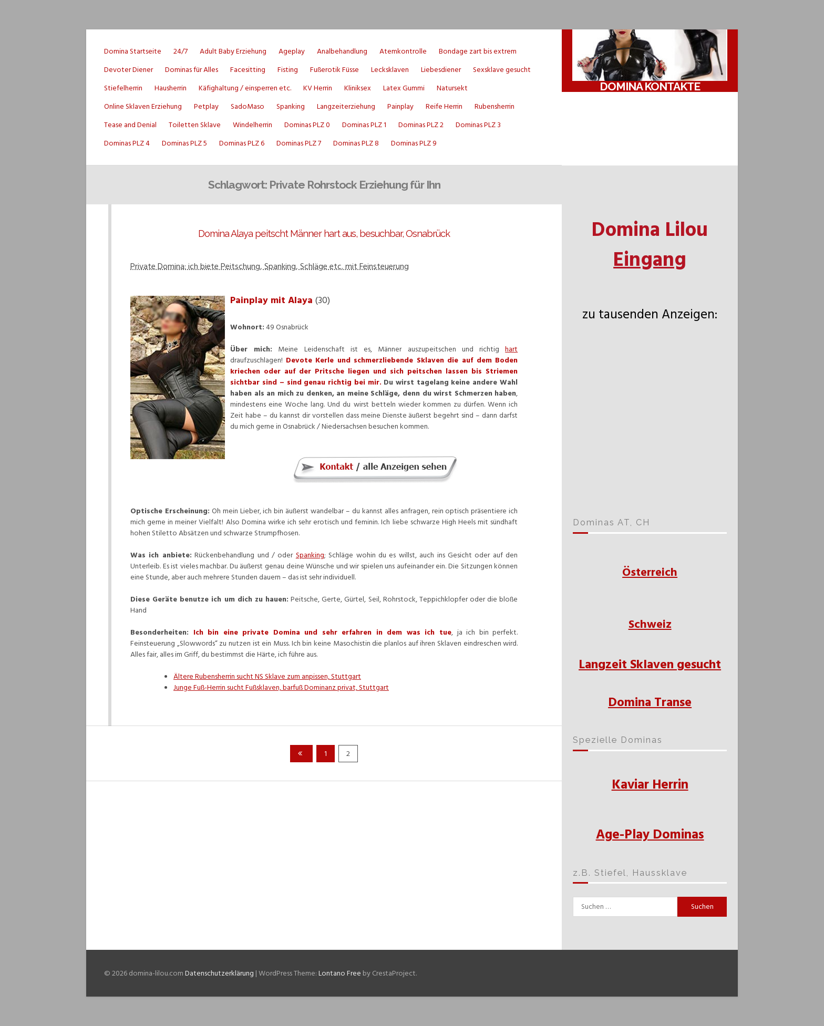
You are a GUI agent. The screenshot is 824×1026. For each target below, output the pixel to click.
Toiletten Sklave (195, 125)
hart (511, 349)
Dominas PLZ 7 (298, 143)
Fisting (287, 70)
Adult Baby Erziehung (233, 51)
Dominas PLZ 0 (307, 125)
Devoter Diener (128, 70)
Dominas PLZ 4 (127, 143)
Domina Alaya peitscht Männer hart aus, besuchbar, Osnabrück (324, 233)
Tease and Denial (130, 125)
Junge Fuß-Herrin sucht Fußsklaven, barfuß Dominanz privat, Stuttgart (281, 687)
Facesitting (247, 70)
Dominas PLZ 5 (184, 143)
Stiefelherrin (123, 88)
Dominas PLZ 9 (414, 143)
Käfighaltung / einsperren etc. (245, 88)
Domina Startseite (132, 51)
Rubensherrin (494, 106)
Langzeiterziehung (346, 106)
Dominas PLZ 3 (478, 125)
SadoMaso (247, 106)
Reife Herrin (444, 106)
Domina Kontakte (650, 86)
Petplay (206, 106)
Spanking (290, 106)
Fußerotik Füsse (334, 70)
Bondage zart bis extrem (478, 51)
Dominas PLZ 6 (241, 143)
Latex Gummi (404, 88)
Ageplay (292, 51)
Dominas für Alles (191, 70)
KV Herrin (317, 88)
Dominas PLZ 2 (421, 125)
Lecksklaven (390, 70)
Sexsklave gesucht (502, 70)
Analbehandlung (342, 51)
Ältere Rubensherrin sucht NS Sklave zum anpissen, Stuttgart (267, 676)
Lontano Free (339, 973)
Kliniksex (357, 88)
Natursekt (452, 88)
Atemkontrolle (403, 51)
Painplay (400, 106)
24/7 (180, 51)
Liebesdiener (441, 70)
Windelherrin (252, 125)
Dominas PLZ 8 (356, 143)
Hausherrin (170, 88)
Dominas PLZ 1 (364, 125)
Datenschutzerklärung (219, 973)
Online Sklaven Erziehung (143, 106)
